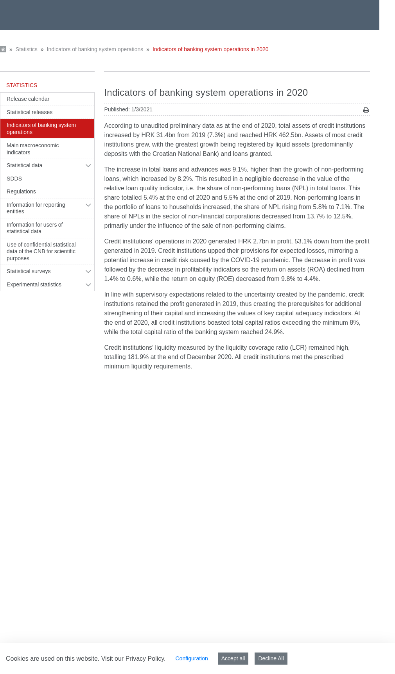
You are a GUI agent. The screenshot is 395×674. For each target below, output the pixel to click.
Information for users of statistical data (35, 228)
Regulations (21, 191)
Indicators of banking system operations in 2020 (211, 49)
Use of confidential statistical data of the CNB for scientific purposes (41, 251)
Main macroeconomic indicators (33, 149)
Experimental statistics (34, 284)
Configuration (191, 658)
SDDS (14, 178)
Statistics (27, 49)
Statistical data (24, 165)
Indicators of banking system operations (95, 49)
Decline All (271, 658)
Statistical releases (29, 112)
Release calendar (28, 99)
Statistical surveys (29, 271)
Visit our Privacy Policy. (133, 658)
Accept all (233, 658)
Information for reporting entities (36, 208)
